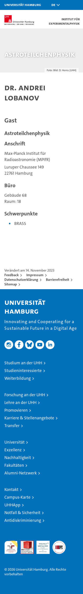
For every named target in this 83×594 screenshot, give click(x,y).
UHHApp (12, 505)
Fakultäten (14, 465)
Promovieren (16, 410)
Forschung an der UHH (24, 395)
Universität (14, 442)
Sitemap (10, 284)
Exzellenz (13, 450)
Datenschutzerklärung (21, 279)
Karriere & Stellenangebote (29, 418)
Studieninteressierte (23, 370)
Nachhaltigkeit (17, 457)
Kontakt (11, 489)
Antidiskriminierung (22, 520)
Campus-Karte (17, 497)
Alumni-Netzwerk (20, 473)
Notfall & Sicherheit (22, 512)
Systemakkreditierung (59, 543)
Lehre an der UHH (20, 402)
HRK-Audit (40, 545)
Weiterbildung (17, 378)
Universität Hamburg (22, 4)
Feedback (11, 275)
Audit (24, 543)
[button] (54, 5)
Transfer (12, 425)
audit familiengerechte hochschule (11, 547)
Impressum (34, 275)
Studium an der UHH (23, 363)
